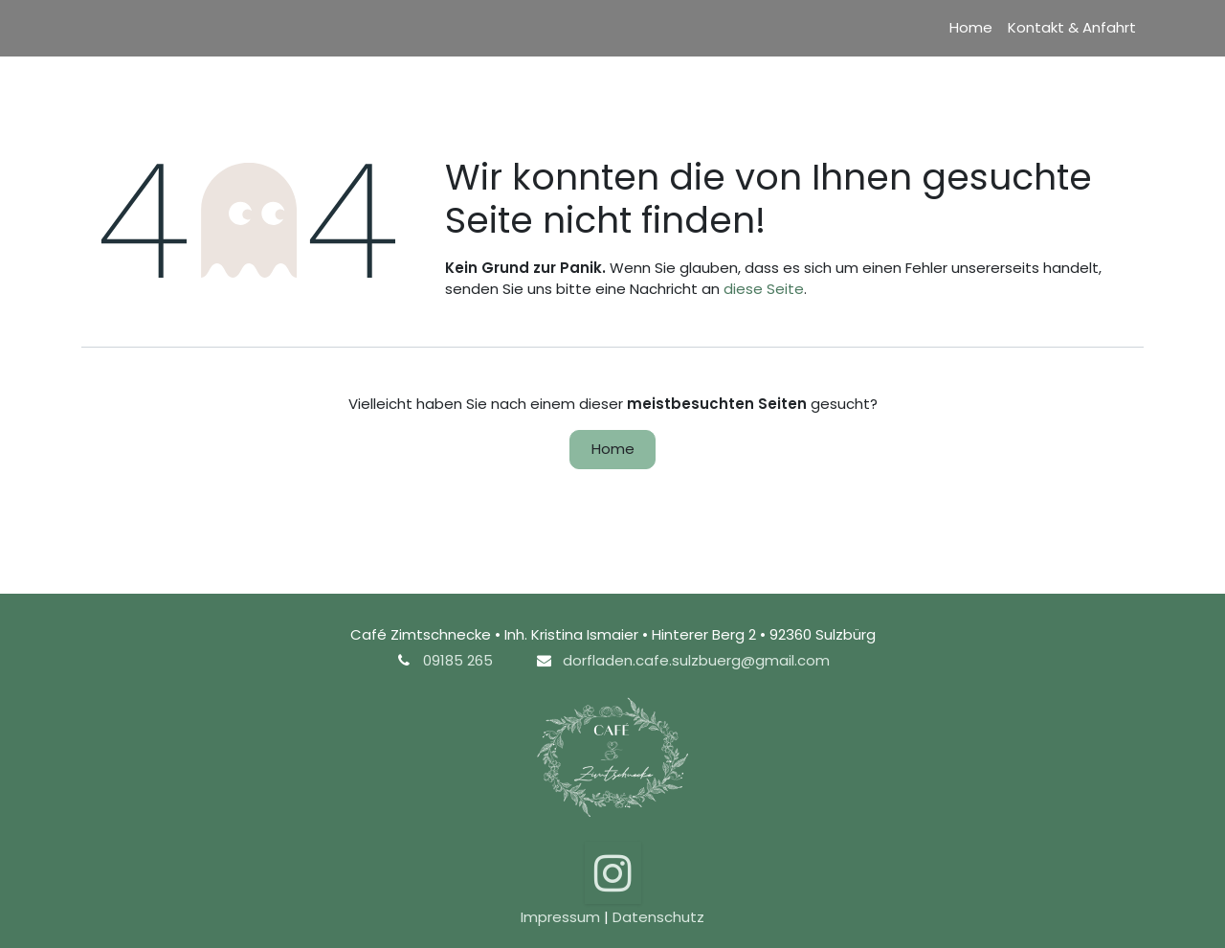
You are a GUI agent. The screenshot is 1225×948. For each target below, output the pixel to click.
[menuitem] (971, 28)
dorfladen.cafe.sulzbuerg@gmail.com (696, 660)
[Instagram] (613, 873)
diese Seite (764, 289)
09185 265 (458, 660)
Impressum (560, 917)
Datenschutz (658, 917)
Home (613, 449)
